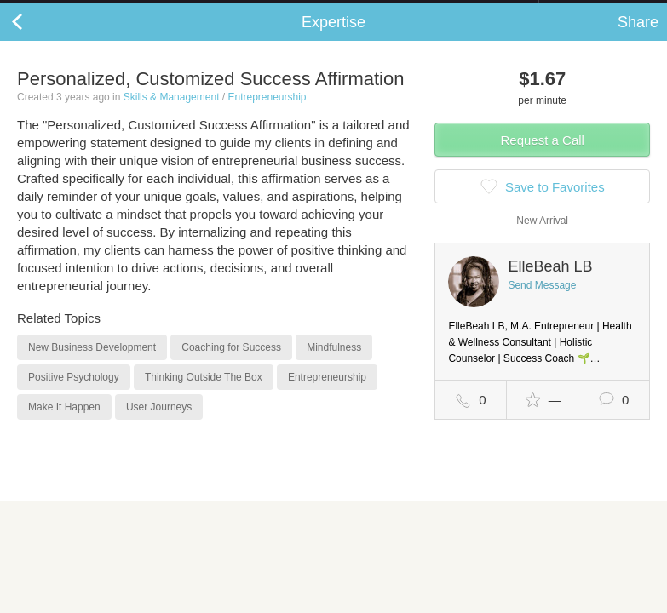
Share (638, 39)
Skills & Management (172, 114)
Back (34, 39)
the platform (91, 9)
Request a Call (542, 157)
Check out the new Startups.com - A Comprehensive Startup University (353, 11)
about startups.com (599, 11)
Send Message (542, 302)
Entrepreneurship (266, 114)
